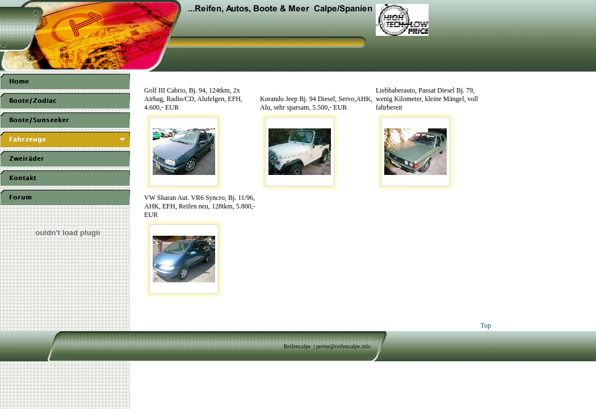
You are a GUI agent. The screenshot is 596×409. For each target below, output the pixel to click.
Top (486, 325)
